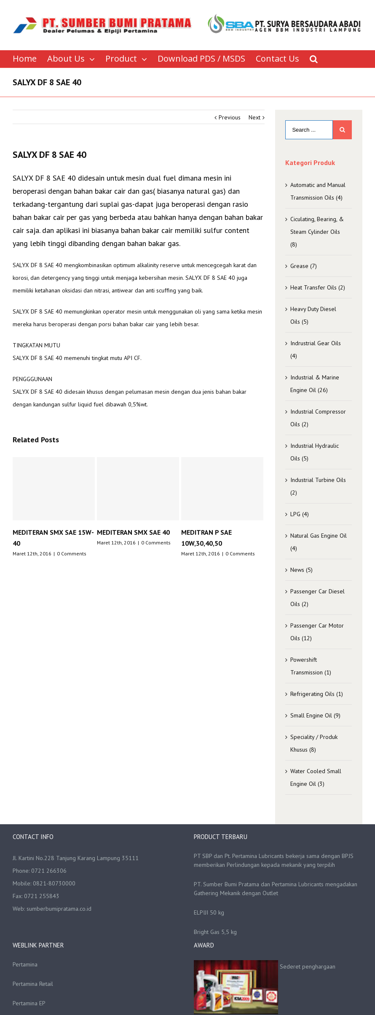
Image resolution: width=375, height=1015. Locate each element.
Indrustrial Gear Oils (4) (315, 349)
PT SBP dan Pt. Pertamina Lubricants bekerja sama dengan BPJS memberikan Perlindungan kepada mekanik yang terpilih (274, 860)
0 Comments (71, 553)
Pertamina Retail (33, 984)
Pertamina (25, 964)
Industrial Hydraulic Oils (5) (314, 452)
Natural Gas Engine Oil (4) (318, 542)
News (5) (301, 570)
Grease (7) (303, 266)
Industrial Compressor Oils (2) (318, 418)
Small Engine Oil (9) (315, 715)
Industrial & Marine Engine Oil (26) (314, 384)
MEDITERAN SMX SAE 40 (133, 532)
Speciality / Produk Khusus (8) (314, 743)
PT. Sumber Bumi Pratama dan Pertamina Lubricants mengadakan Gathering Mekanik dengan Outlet (275, 888)
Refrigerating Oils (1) (316, 694)
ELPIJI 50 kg (209, 912)
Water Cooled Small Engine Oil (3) (315, 777)
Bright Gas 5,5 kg (215, 932)
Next (254, 117)
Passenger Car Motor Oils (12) (317, 632)
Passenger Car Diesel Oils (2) (317, 597)
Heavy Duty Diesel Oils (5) (313, 315)
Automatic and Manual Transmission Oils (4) (318, 191)
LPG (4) (299, 514)
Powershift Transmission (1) (310, 666)
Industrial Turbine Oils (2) (318, 486)
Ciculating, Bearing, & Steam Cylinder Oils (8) (317, 231)
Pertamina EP (29, 1003)
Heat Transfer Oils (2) (317, 287)
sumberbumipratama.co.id (59, 908)
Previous (230, 117)
